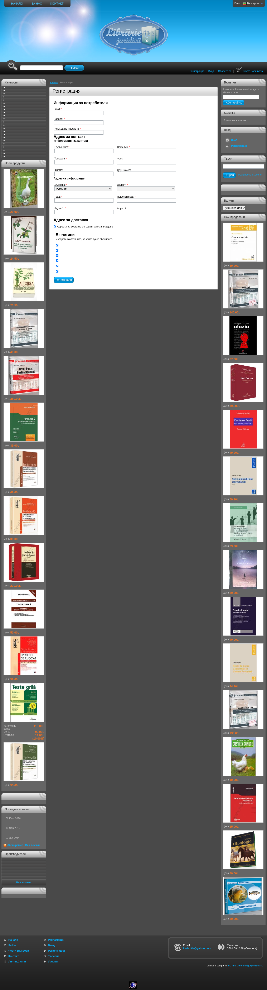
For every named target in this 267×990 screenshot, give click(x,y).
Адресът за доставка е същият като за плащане (83, 226)
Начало (17, 3)
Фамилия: (123, 147)
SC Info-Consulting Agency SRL (245, 965)
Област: (122, 184)
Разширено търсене (250, 174)
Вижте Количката (249, 71)
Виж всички (32, 845)
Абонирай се (15, 845)
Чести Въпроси (18, 950)
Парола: (59, 118)
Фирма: (58, 170)
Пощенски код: (126, 196)
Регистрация (197, 71)
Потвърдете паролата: (67, 128)
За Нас (36, 3)
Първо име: (61, 147)
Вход (211, 71)
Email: (58, 109)
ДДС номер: (124, 170)
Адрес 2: (122, 208)
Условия (53, 961)
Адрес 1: (60, 208)
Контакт (56, 3)
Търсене (53, 956)
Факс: (120, 158)
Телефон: (60, 158)
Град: (58, 196)
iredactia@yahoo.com (197, 948)
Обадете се (225, 71)
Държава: (60, 184)
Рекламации (56, 939)
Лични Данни (17, 961)
